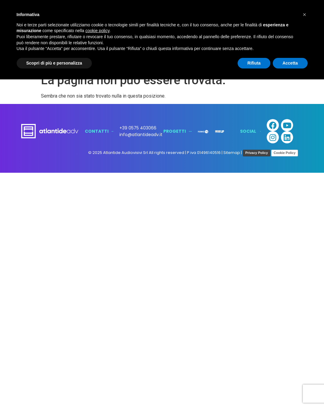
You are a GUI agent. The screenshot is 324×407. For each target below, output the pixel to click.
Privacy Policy (256, 153)
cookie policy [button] (97, 30)
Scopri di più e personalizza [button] (54, 63)
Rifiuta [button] (254, 63)
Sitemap (231, 153)
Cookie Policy (285, 153)
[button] (304, 14)
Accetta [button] (290, 63)
